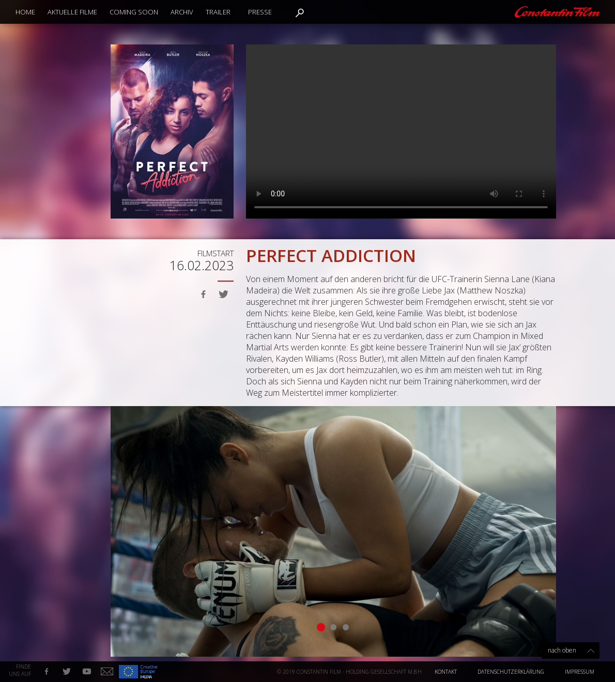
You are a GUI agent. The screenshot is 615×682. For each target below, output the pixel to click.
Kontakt (446, 671)
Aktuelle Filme (72, 12)
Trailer (218, 12)
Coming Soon (134, 12)
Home (25, 12)
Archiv (182, 12)
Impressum (579, 671)
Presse (260, 12)
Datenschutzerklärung (511, 671)
